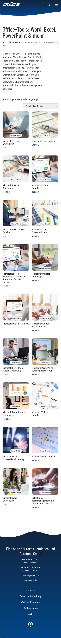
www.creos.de (30, 580)
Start (5, 42)
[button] (56, 4)
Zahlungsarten (30, 608)
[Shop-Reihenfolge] (40, 106)
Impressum (30, 590)
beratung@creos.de (30, 575)
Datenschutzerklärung (30, 596)
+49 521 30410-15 (32, 567)
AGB (30, 613)
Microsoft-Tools (15, 42)
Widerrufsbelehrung (30, 602)
